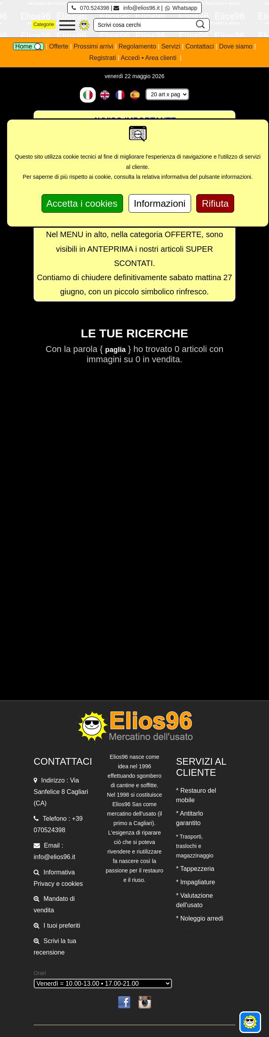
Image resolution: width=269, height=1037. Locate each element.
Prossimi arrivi (93, 46)
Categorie (44, 24)
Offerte (59, 46)
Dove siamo (235, 46)
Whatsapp (180, 8)
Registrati (102, 57)
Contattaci (201, 46)
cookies (72, 883)
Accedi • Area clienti (149, 57)
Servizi (171, 46)
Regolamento (138, 46)
